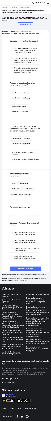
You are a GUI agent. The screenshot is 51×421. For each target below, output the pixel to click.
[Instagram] (27, 416)
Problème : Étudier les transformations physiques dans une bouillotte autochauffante (37, 341)
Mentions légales (30, 408)
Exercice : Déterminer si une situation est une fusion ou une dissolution (12, 332)
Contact (4, 408)
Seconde (12, 7)
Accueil (4, 7)
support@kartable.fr (11, 379)
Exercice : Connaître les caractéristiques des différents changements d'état (12, 307)
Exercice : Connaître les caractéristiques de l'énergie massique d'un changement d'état (35, 301)
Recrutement (6, 412)
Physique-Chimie (24, 7)
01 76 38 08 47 (40, 3)
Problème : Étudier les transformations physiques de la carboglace (37, 349)
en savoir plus (17, 276)
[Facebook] (17, 416)
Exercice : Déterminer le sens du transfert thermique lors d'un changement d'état (12, 346)
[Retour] (3, 3)
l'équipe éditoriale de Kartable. (25, 31)
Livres (19, 408)
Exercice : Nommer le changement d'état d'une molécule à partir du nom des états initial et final (12, 315)
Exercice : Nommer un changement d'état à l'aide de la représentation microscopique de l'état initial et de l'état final (13, 324)
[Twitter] (22, 416)
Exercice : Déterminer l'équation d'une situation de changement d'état (12, 339)
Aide (11, 408)
